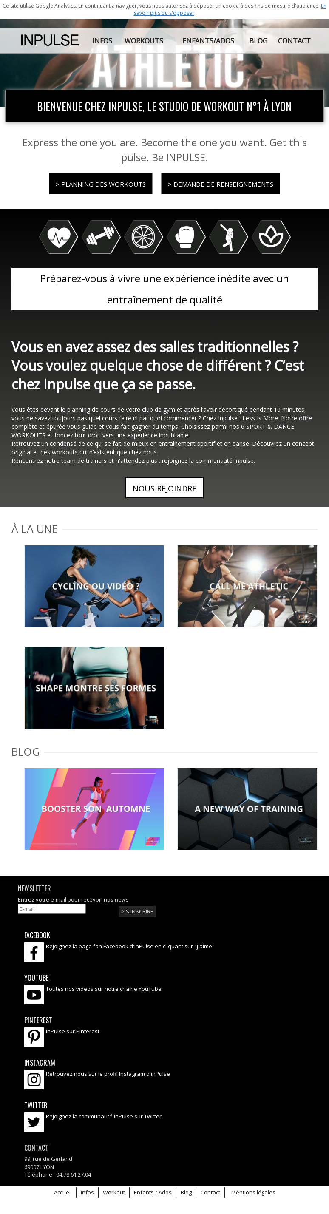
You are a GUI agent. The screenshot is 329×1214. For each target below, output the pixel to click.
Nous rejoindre (164, 488)
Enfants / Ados (153, 1192)
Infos (87, 1192)
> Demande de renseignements (220, 184)
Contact (210, 1192)
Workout (114, 1192)
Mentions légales (253, 1192)
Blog (186, 1192)
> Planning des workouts (101, 184)
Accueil (63, 1192)
